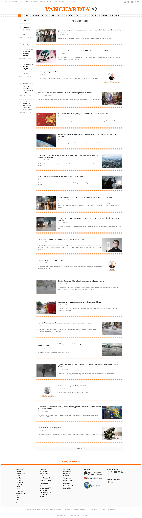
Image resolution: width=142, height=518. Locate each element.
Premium (118, 15)
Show (76, 15)
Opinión (69, 15)
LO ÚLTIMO (24, 20)
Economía (103, 15)
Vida (111, 15)
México (52, 15)
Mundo (60, 15)
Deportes (84, 15)
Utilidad (93, 15)
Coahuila (35, 15)
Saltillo (44, 15)
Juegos (26, 15)
